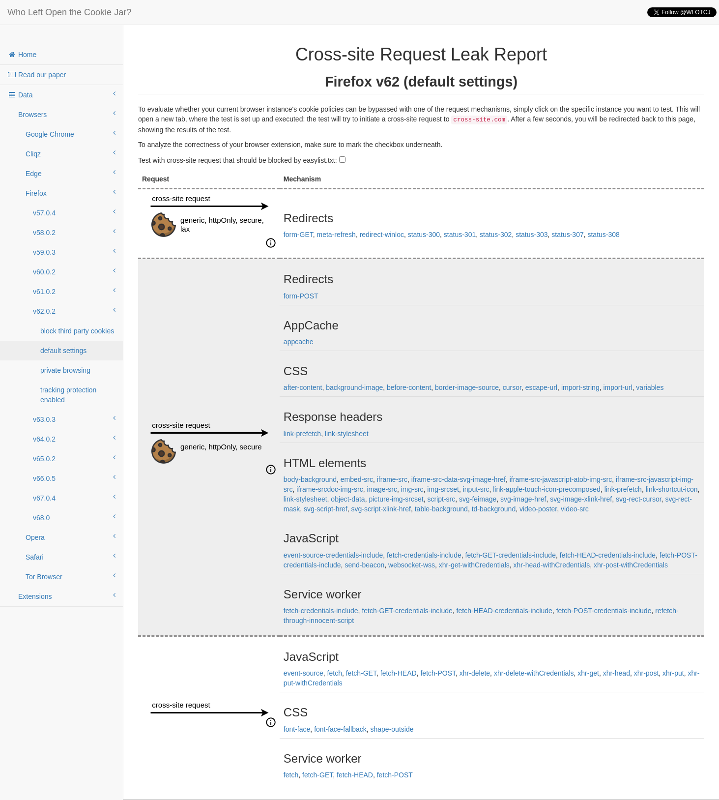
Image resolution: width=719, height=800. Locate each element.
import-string (580, 387)
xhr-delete (475, 673)
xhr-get (588, 673)
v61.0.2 (74, 291)
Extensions (66, 596)
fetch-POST (438, 673)
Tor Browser (70, 576)
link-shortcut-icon (672, 489)
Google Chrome (70, 133)
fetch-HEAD (398, 673)
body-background (310, 479)
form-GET (298, 234)
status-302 (496, 234)
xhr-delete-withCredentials (534, 673)
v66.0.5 (74, 478)
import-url (617, 387)
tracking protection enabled (68, 395)
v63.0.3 (74, 419)
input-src (476, 489)
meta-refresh (336, 234)
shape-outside (392, 729)
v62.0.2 (74, 310)
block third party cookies (77, 331)
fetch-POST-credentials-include (604, 611)
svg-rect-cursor (638, 499)
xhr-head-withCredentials (552, 565)
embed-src (357, 479)
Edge (70, 173)
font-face (297, 729)
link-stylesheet (347, 434)
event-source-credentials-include (333, 555)
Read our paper (36, 75)
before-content (409, 387)
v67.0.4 (74, 497)
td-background (494, 509)
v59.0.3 (74, 251)
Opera (70, 537)
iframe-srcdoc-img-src (329, 489)
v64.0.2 (74, 438)
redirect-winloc (382, 234)
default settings (63, 351)
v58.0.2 (74, 232)
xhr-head (616, 673)
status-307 (567, 234)
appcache (299, 342)
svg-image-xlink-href (581, 499)
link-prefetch (302, 434)
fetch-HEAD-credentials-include (608, 555)
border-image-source (467, 387)
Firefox (70, 192)
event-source (303, 673)
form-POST (301, 296)
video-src (575, 509)
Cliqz (70, 153)
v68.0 (74, 517)
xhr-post (646, 673)
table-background (441, 509)
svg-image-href (523, 499)
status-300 (424, 234)
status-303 (531, 234)
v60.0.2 (74, 271)
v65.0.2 (74, 458)
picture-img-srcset (396, 499)
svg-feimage (477, 499)
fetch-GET (361, 673)
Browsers (66, 114)
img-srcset (443, 489)
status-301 (460, 234)
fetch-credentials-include (424, 555)
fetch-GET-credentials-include (510, 555)
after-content (303, 387)
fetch (334, 673)
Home (21, 55)
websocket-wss (411, 565)
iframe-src (392, 479)
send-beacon (364, 565)
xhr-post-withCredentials (631, 565)
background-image (354, 387)
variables (649, 387)
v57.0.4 (74, 212)
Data (61, 94)
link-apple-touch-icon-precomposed (547, 489)
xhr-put (673, 673)
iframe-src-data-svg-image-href (458, 479)
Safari (70, 556)
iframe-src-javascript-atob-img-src (561, 479)
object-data (348, 499)
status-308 (603, 234)
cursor (512, 387)
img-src (412, 489)
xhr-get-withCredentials (474, 565)
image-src (382, 489)
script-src (441, 499)
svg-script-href (325, 509)
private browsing (65, 370)
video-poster (538, 509)
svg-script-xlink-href (381, 509)
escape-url (541, 387)
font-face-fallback (340, 729)
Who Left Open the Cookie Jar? (69, 12)
